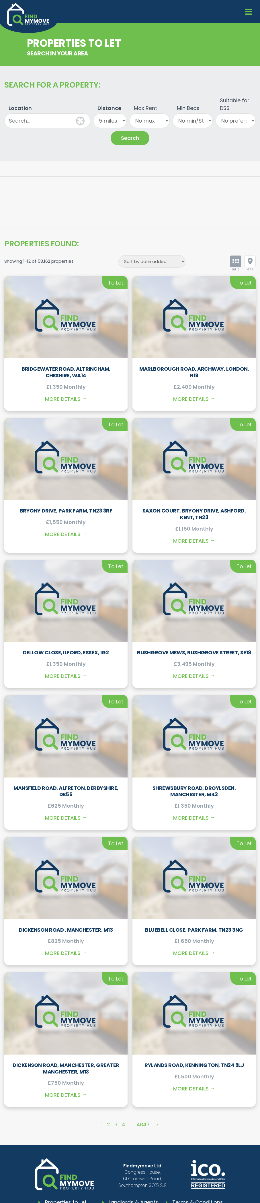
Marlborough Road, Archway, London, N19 (194, 372)
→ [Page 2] (156, 1124)
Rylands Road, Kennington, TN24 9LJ (194, 1065)
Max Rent (145, 108)
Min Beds (188, 108)
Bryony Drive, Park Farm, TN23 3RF (66, 510)
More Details (63, 399)
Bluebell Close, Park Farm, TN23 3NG (194, 929)
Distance (109, 108)
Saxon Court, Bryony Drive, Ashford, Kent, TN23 (194, 514)
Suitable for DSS (234, 104)
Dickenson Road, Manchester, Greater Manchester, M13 (66, 1068)
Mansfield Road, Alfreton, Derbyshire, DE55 (65, 791)
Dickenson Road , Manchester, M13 (66, 929)
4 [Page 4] (123, 1124)
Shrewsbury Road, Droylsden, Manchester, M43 (194, 791)
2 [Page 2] (108, 1124)
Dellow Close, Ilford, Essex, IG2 (66, 652)
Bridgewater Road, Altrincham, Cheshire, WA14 (65, 372)
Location (20, 108)
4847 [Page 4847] (143, 1124)
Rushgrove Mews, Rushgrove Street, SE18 (194, 652)
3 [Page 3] (116, 1124)
